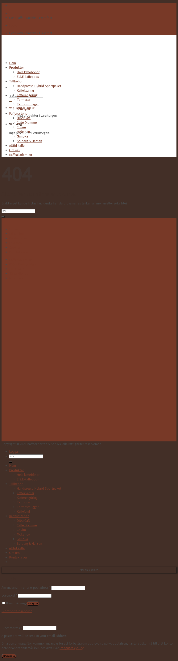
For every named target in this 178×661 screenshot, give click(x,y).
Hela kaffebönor (28, 72)
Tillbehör (16, 81)
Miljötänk (16, 278)
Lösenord (9, 595)
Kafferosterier (19, 113)
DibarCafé (24, 118)
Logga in (33, 603)
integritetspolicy (71, 648)
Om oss (14, 150)
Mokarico (23, 131)
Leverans (15, 242)
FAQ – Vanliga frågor (23, 264)
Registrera (9, 655)
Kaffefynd (23, 108)
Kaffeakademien (20, 154)
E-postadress (12, 627)
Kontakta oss (18, 238)
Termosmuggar (28, 104)
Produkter (16, 67)
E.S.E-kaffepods (28, 76)
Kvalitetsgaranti (20, 252)
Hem (12, 62)
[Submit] (10, 101)
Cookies (15, 247)
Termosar (23, 99)
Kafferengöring (27, 95)
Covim (21, 127)
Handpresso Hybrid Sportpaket (39, 85)
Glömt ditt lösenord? (17, 611)
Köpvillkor (16, 233)
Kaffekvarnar (25, 90)
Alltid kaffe (17, 145)
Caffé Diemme (27, 122)
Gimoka (22, 136)
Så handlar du (18, 273)
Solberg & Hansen (29, 140)
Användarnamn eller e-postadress (26, 587)
